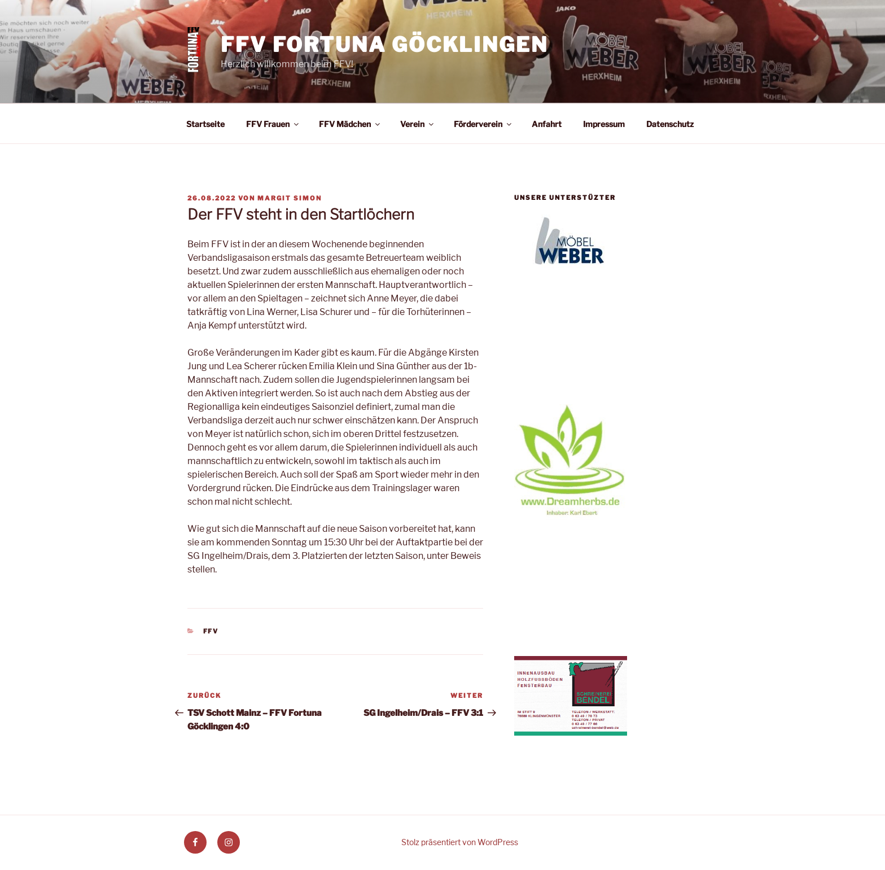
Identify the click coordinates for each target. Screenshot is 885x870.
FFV (211, 631)
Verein (417, 124)
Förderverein (483, 124)
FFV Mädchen (350, 124)
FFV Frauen (273, 124)
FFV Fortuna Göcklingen (384, 44)
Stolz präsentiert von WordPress (459, 842)
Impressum (604, 124)
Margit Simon (289, 198)
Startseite (205, 124)
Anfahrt (547, 124)
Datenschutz (670, 124)
